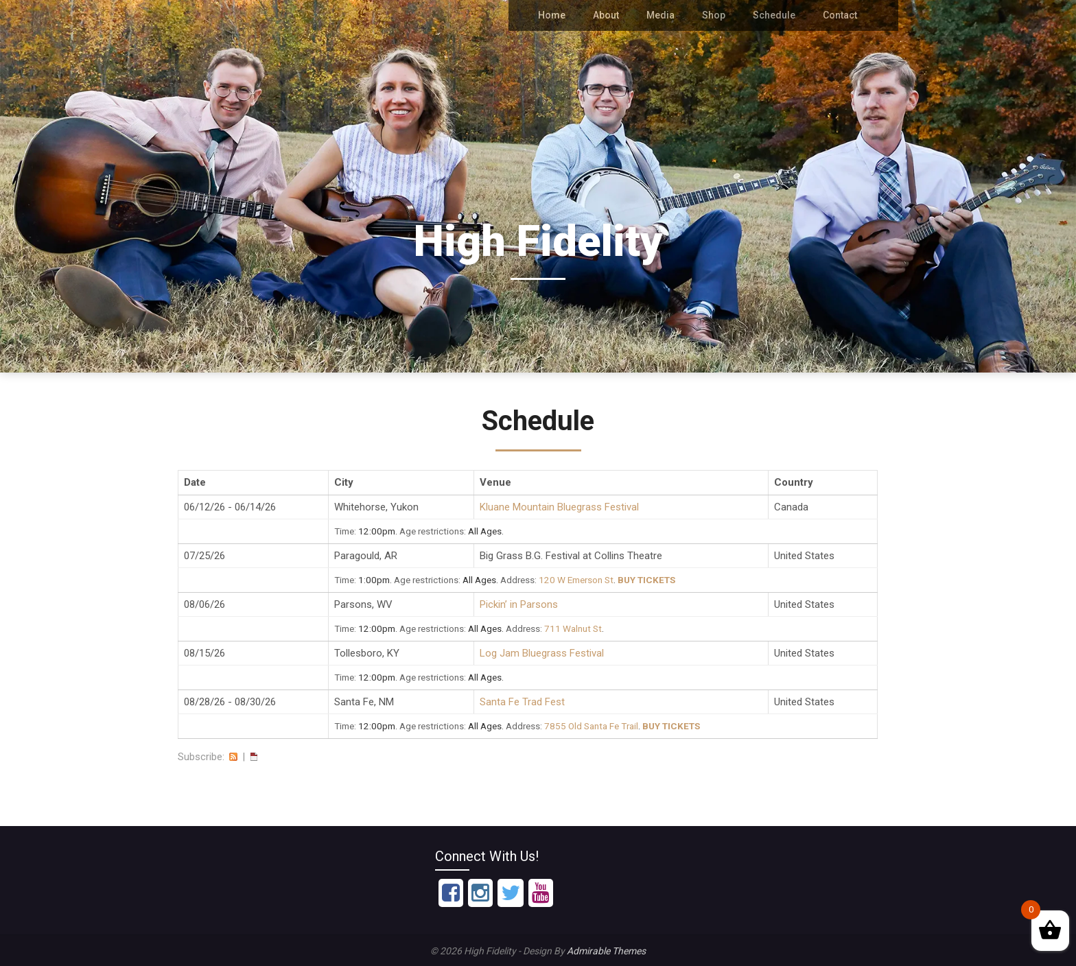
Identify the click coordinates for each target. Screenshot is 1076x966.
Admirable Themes (606, 950)
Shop (716, 15)
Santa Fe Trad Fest (522, 702)
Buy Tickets (646, 579)
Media (664, 15)
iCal (254, 757)
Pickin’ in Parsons (519, 604)
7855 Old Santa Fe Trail (591, 725)
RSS (233, 757)
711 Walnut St (573, 628)
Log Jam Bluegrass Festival (542, 653)
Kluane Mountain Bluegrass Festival (559, 507)
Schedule (775, 15)
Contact (840, 15)
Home (556, 15)
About (609, 15)
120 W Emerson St (576, 579)
